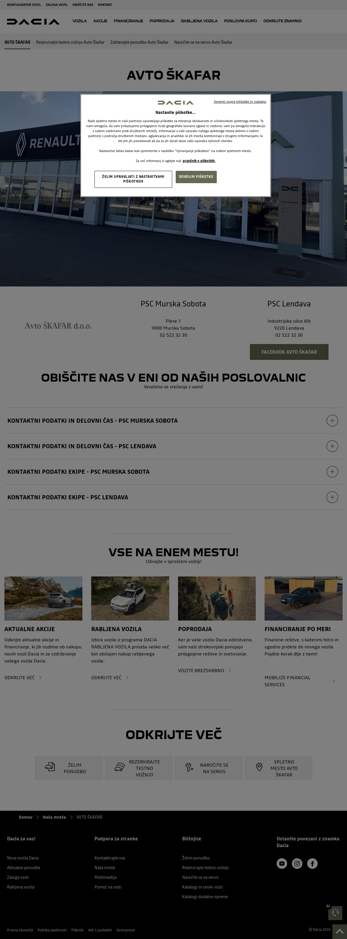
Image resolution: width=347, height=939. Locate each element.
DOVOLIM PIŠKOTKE (196, 176)
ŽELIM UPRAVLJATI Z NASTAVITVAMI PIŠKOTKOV (133, 179)
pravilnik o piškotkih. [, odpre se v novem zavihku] (199, 161)
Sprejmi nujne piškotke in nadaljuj (240, 101)
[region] (175, 145)
